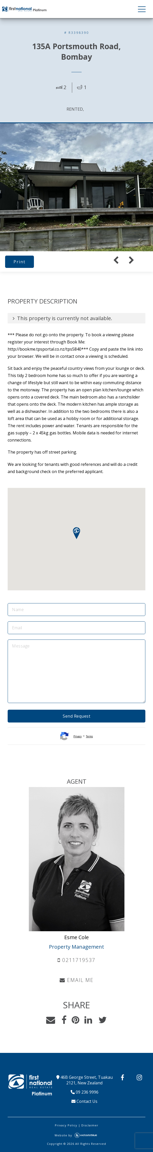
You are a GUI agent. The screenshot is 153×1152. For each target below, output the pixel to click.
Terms (89, 736)
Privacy (77, 736)
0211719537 (76, 960)
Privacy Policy (66, 1125)
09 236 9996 (84, 1092)
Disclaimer (89, 1125)
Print (20, 262)
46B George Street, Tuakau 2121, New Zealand (84, 1080)
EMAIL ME (77, 980)
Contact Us (84, 1101)
